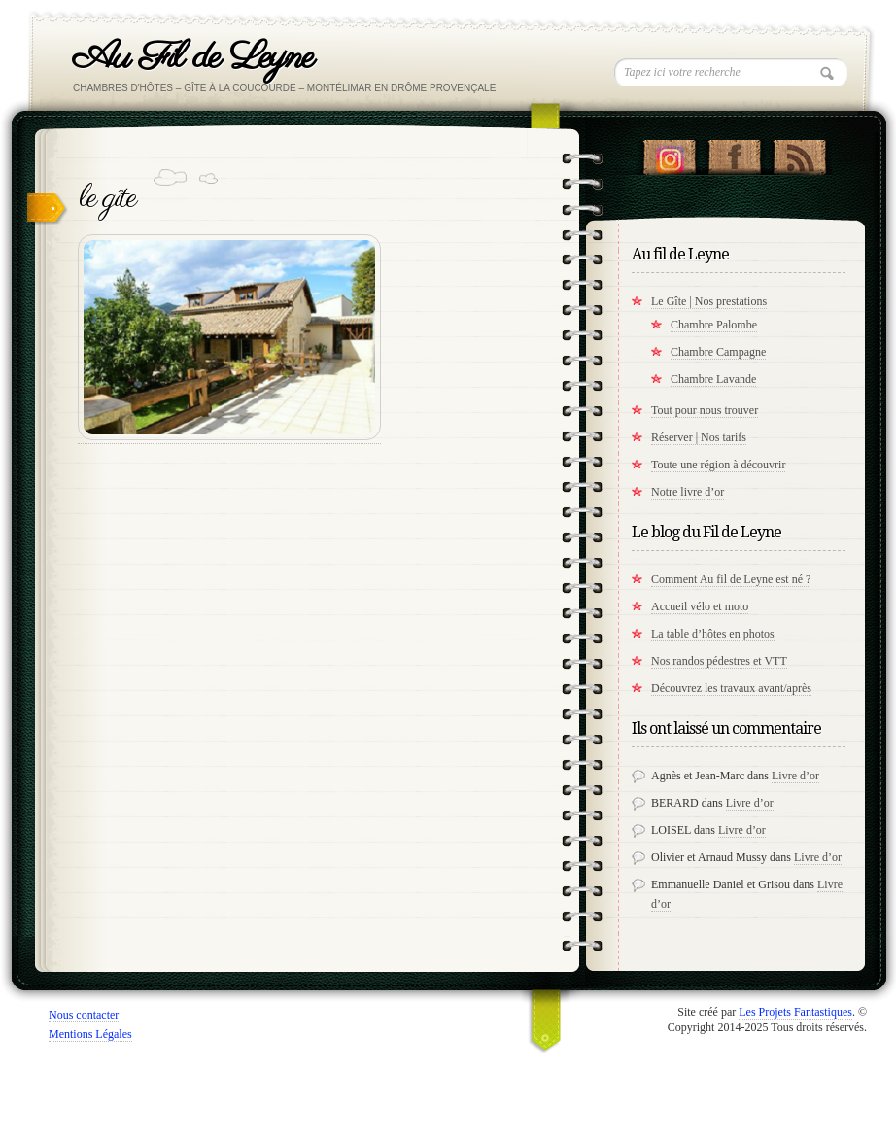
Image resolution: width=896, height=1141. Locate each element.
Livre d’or (795, 775)
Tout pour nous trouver (704, 410)
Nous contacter (84, 1014)
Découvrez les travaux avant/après (731, 688)
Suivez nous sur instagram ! (669, 152)
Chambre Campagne (718, 352)
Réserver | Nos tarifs (698, 437)
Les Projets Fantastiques (795, 1012)
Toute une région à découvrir (718, 464)
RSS (799, 152)
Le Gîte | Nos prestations (709, 301)
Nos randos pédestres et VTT (719, 661)
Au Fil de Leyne (193, 58)
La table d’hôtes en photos (713, 633)
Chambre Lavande (713, 379)
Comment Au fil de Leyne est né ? (730, 579)
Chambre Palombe (714, 324)
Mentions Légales (90, 1034)
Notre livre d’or (687, 492)
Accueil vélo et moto (699, 606)
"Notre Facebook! (734, 152)
